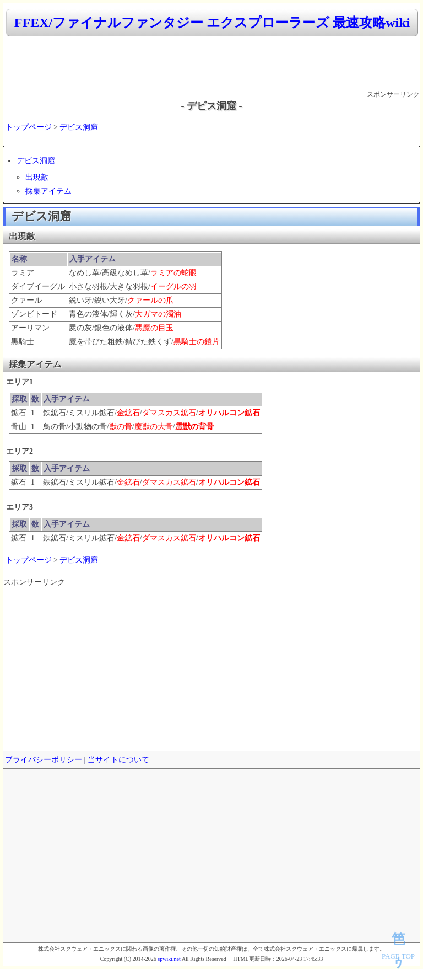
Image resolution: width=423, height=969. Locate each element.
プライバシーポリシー (43, 760)
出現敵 (36, 177)
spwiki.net (169, 959)
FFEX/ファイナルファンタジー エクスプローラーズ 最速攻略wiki (212, 22)
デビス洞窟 (78, 127)
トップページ (29, 127)
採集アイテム (48, 191)
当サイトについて (118, 760)
